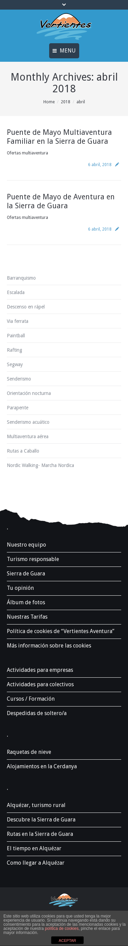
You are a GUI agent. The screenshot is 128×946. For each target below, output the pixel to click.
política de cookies (62, 928)
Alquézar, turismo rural (36, 805)
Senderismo (19, 379)
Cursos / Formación (31, 699)
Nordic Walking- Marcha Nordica (40, 465)
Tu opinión (20, 588)
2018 (65, 102)
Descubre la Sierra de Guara (41, 819)
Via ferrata (17, 321)
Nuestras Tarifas (27, 617)
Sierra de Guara (26, 573)
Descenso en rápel (26, 307)
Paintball (16, 335)
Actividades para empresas (40, 670)
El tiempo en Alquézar (34, 848)
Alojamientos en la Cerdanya (42, 766)
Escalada (16, 292)
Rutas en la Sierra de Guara (40, 834)
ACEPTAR (67, 940)
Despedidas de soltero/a (37, 713)
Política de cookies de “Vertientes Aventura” (60, 631)
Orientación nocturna (29, 393)
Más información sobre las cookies (49, 645)
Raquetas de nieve (29, 752)
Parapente (17, 407)
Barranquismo (21, 278)
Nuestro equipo (26, 544)
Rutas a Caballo (23, 451)
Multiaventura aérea (27, 436)
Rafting (14, 350)
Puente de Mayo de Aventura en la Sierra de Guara (61, 201)
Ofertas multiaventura (27, 153)
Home (49, 102)
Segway (15, 364)
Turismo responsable (33, 559)
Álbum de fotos (26, 602)
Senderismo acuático (28, 422)
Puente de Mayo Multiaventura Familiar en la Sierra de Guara (59, 136)
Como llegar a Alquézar (36, 863)
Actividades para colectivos (40, 684)
